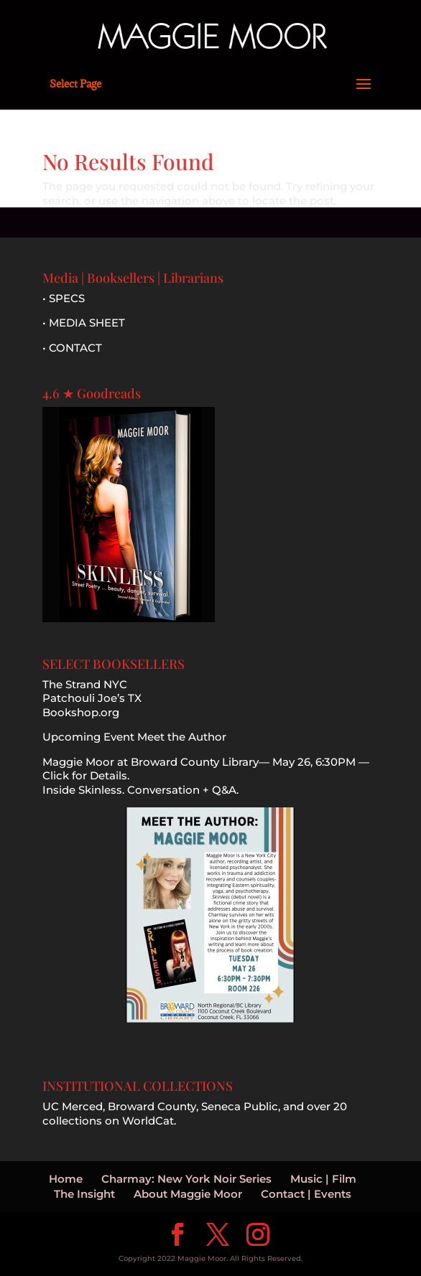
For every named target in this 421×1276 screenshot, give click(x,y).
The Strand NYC (84, 684)
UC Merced (72, 1106)
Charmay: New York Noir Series (186, 1179)
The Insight (84, 1194)
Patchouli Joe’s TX (92, 698)
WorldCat (148, 1120)
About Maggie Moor (188, 1194)
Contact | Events (306, 1194)
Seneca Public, (240, 1106)
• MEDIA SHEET (83, 322)
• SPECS (63, 298)
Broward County (152, 1106)
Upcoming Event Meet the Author (134, 736)
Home (66, 1179)
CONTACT (75, 348)
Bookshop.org (80, 712)
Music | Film (323, 1179)
